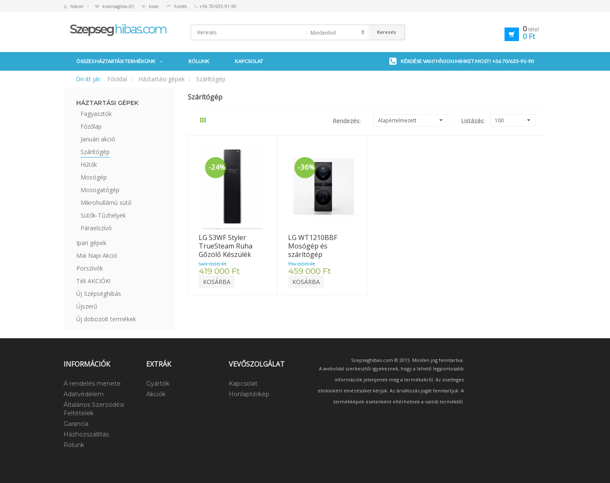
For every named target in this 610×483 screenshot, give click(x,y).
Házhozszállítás (86, 434)
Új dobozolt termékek (106, 319)
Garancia (76, 424)
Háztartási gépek (162, 79)
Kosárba (216, 282)
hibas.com (118, 29)
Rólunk (199, 61)
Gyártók (157, 383)
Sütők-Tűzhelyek (103, 215)
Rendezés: (346, 121)
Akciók (156, 394)
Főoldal (117, 79)
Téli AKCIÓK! (93, 281)
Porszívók (89, 268)
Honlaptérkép (249, 394)
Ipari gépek (91, 243)
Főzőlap (91, 126)
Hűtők (88, 164)
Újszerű (86, 306)
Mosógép (93, 177)
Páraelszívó (96, 228)
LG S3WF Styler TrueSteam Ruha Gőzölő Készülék (226, 246)
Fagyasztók (96, 114)
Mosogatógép (99, 190)
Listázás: (469, 121)
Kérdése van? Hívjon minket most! (461, 61)
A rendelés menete (92, 383)
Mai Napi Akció (96, 255)
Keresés (386, 32)
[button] (509, 33)
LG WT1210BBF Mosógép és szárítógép (313, 246)
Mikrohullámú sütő (105, 203)
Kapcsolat (249, 61)
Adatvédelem (84, 394)
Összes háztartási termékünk (119, 61)
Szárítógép (210, 79)
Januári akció (97, 139)
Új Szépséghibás (98, 294)
